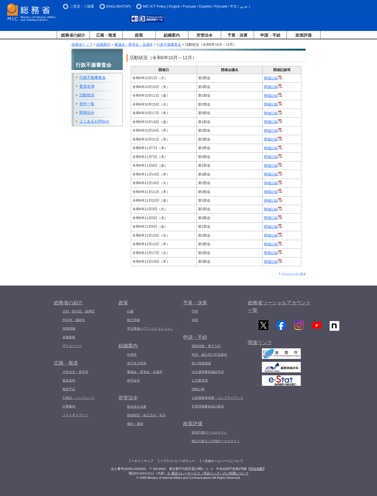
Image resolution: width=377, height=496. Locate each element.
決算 (195, 320)
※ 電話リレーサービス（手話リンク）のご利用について (208, 473)
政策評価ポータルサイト (209, 432)
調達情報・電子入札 (206, 346)
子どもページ (72, 346)
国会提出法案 (136, 407)
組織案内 (172, 35)
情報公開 (198, 389)
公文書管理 (200, 380)
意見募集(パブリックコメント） (150, 328)
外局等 (132, 355)
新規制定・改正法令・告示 (146, 415)
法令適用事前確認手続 (208, 372)
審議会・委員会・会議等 (133, 45)
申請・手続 (270, 35)
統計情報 (133, 320)
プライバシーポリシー (179, 461)
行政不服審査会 (169, 45)
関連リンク (260, 344)
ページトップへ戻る (293, 273)
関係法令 (86, 112)
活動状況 (86, 95)
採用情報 (68, 328)
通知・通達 (135, 424)
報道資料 (68, 380)
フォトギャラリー (75, 415)
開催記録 (273, 78)
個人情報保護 (201, 363)
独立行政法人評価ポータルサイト (216, 441)
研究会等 (133, 380)
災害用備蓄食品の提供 (208, 406)
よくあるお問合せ (94, 121)
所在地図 (256, 468)
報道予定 (68, 389)
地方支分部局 (136, 363)
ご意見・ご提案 (82, 6)
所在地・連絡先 (73, 320)
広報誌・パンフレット (78, 398)
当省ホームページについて (224, 461)
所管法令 (204, 35)
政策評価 (303, 35)
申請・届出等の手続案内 (209, 355)
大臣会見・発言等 (75, 372)
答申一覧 (86, 104)
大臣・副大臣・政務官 (78, 311)
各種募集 (68, 337)
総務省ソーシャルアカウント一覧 (279, 306)
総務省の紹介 (73, 35)
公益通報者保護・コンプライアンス (217, 398)
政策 (139, 35)
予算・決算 (237, 35)
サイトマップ (143, 461)
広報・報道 (106, 35)
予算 (195, 311)
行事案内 (68, 406)
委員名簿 (86, 86)
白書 (130, 311)
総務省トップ (82, 45)
